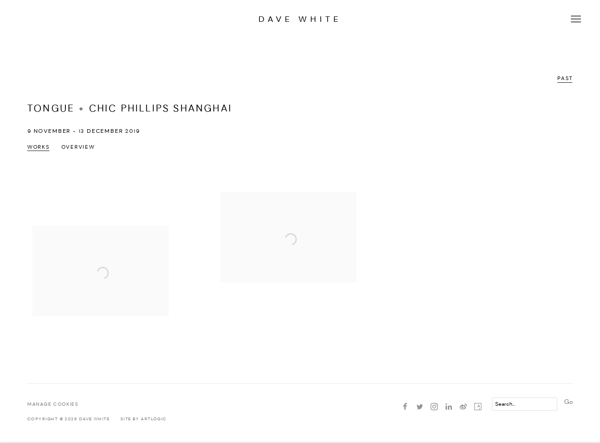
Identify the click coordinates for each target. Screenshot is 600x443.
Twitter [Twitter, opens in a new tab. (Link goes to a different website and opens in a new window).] (419, 407)
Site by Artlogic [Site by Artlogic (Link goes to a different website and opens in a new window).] (143, 419)
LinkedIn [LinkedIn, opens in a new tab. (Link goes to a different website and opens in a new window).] (448, 407)
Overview (78, 147)
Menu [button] (575, 19)
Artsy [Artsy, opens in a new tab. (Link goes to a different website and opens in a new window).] (477, 407)
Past (565, 79)
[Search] (524, 404)
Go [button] (568, 402)
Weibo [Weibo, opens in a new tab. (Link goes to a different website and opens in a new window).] (463, 407)
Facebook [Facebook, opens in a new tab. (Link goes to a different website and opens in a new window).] (405, 407)
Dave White (300, 19)
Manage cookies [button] (52, 405)
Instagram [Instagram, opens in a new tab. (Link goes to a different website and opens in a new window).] (434, 407)
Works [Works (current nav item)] (38, 147)
